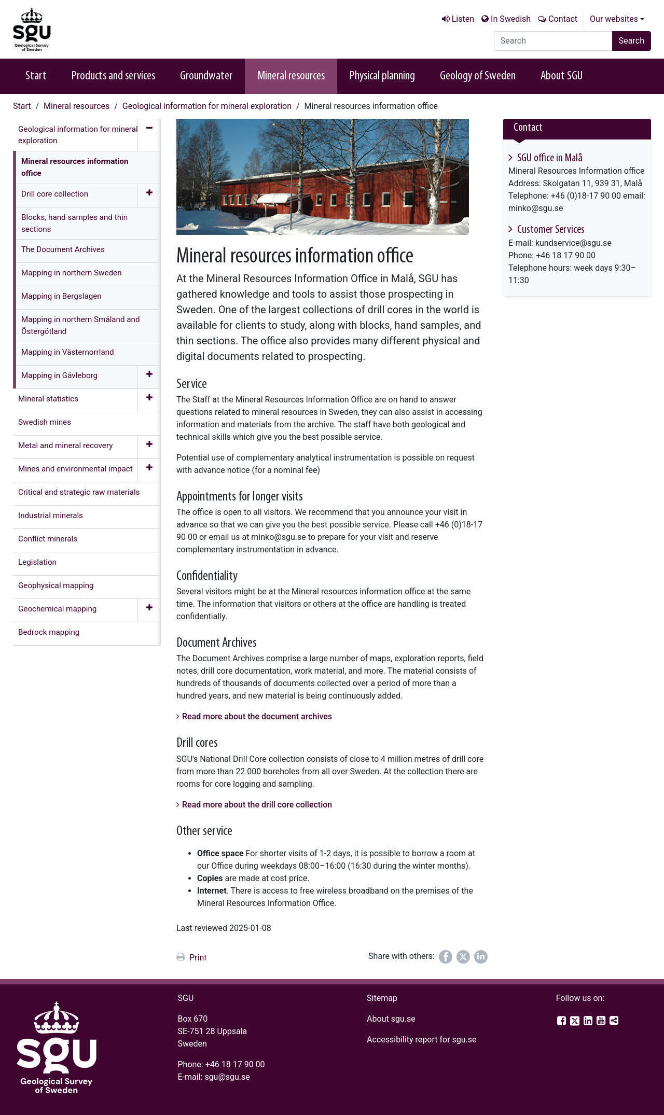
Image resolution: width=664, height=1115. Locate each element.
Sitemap (382, 998)
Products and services (113, 76)
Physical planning (382, 76)
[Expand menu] (149, 195)
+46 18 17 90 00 (235, 1064)
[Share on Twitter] (463, 957)
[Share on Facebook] (445, 957)
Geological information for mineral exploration (207, 106)
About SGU (562, 76)
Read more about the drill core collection (257, 805)
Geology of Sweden (478, 76)
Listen (463, 19)
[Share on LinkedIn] (481, 957)
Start (36, 76)
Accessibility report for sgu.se (422, 1039)
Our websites (614, 19)
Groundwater (206, 76)
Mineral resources (291, 76)
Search (631, 41)
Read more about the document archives (257, 716)
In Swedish (511, 19)
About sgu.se (391, 1019)
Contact (562, 19)
